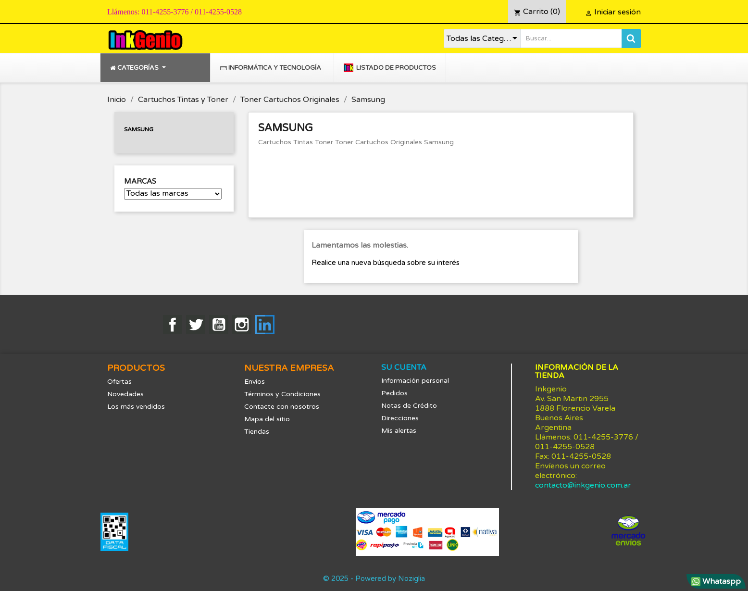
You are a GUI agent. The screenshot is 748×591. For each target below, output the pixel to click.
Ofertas (119, 381)
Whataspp (716, 581)
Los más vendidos (136, 406)
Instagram (241, 324)
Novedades (125, 394)
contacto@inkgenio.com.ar (583, 485)
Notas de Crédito (409, 406)
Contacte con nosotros (281, 406)
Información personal (415, 381)
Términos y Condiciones (282, 394)
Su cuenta (403, 367)
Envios (254, 381)
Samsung (138, 129)
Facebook (172, 324)
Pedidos (394, 393)
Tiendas (256, 432)
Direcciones (400, 418)
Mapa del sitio (267, 419)
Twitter (195, 324)
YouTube (218, 324)
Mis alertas (398, 431)
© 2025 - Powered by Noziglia (374, 578)
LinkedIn (264, 324)
